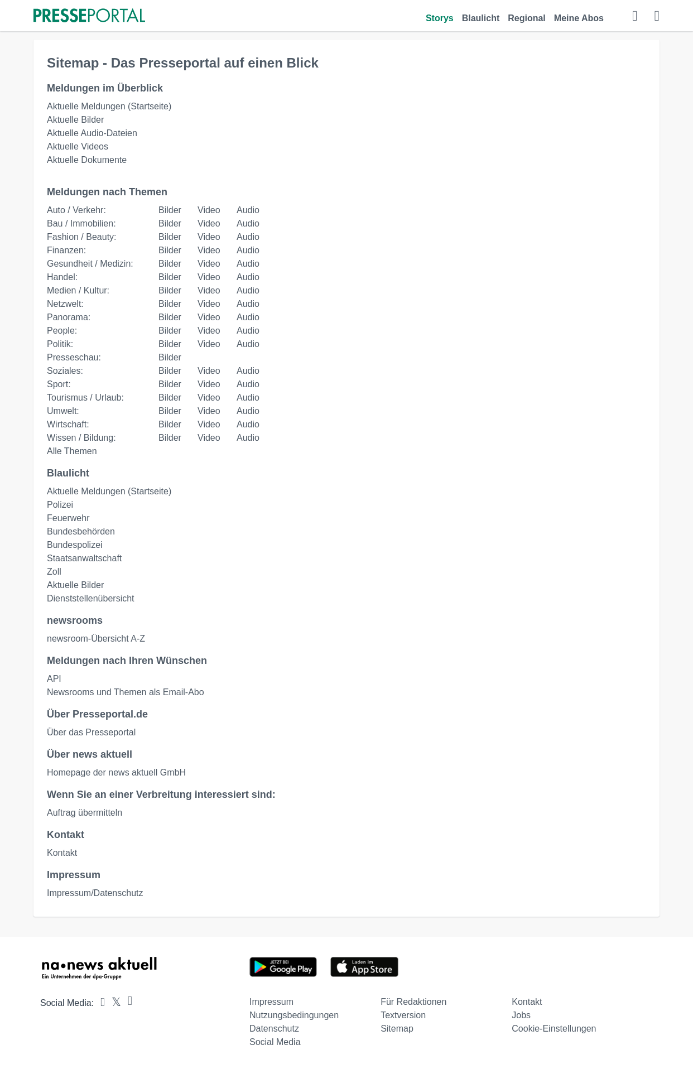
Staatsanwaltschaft (84, 558)
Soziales (63, 370)
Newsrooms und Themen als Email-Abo (125, 692)
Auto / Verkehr (75, 210)
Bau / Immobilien (80, 223)
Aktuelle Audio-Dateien (92, 133)
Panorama (67, 317)
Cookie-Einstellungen (554, 1028)
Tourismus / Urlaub (84, 397)
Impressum (271, 1002)
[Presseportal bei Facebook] (99, 1003)
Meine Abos (579, 18)
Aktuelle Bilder (75, 119)
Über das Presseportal (91, 732)
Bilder (169, 210)
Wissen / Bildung (80, 437)
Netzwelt (64, 304)
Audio (248, 210)
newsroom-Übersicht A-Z (96, 638)
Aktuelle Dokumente (87, 160)
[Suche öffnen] (635, 17)
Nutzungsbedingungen (294, 1015)
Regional (527, 18)
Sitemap (397, 1028)
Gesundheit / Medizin (89, 263)
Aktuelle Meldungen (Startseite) (109, 106)
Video (209, 210)
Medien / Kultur (77, 290)
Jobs (521, 1015)
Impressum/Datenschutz (95, 893)
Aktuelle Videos (77, 146)
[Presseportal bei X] (113, 1003)
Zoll (54, 571)
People (61, 330)
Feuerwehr (68, 518)
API (54, 678)
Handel (61, 277)
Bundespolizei (75, 545)
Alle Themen (72, 451)
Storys (440, 18)
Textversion (403, 1015)
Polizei (60, 504)
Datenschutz (274, 1028)
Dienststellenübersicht (90, 598)
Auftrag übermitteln (84, 812)
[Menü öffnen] (657, 17)
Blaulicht (481, 18)
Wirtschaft (66, 424)
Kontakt (62, 853)
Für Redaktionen (413, 1002)
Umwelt (61, 411)
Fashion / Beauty (80, 237)
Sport (57, 384)
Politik (59, 344)
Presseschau (73, 357)
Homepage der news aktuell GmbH (116, 772)
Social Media (275, 1042)
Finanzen (65, 250)
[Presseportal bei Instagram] (126, 1001)
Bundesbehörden (81, 531)
